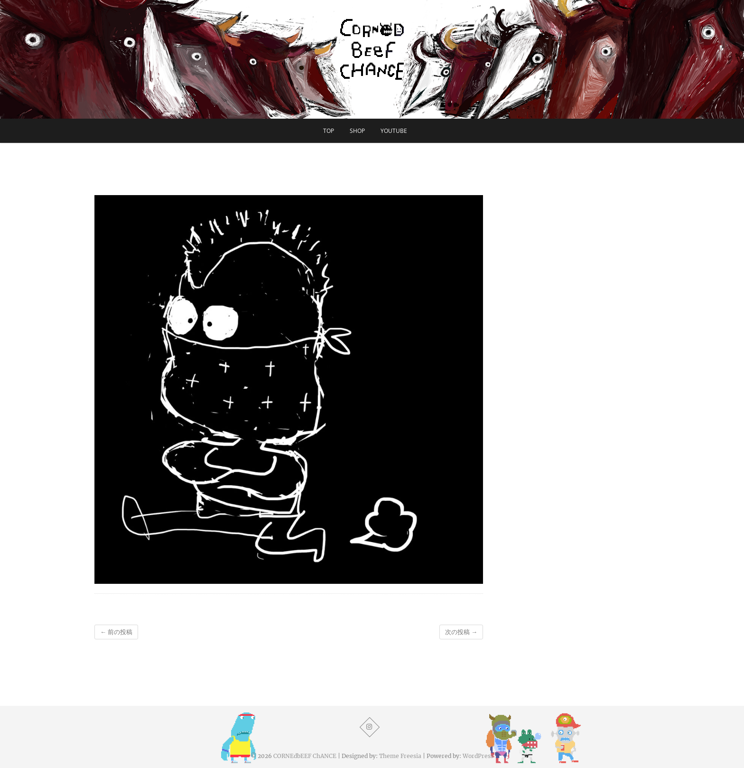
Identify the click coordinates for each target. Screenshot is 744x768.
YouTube (394, 131)
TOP (328, 131)
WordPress (478, 755)
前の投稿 (116, 632)
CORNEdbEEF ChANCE (304, 755)
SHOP (357, 131)
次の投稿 (461, 632)
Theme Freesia (400, 755)
